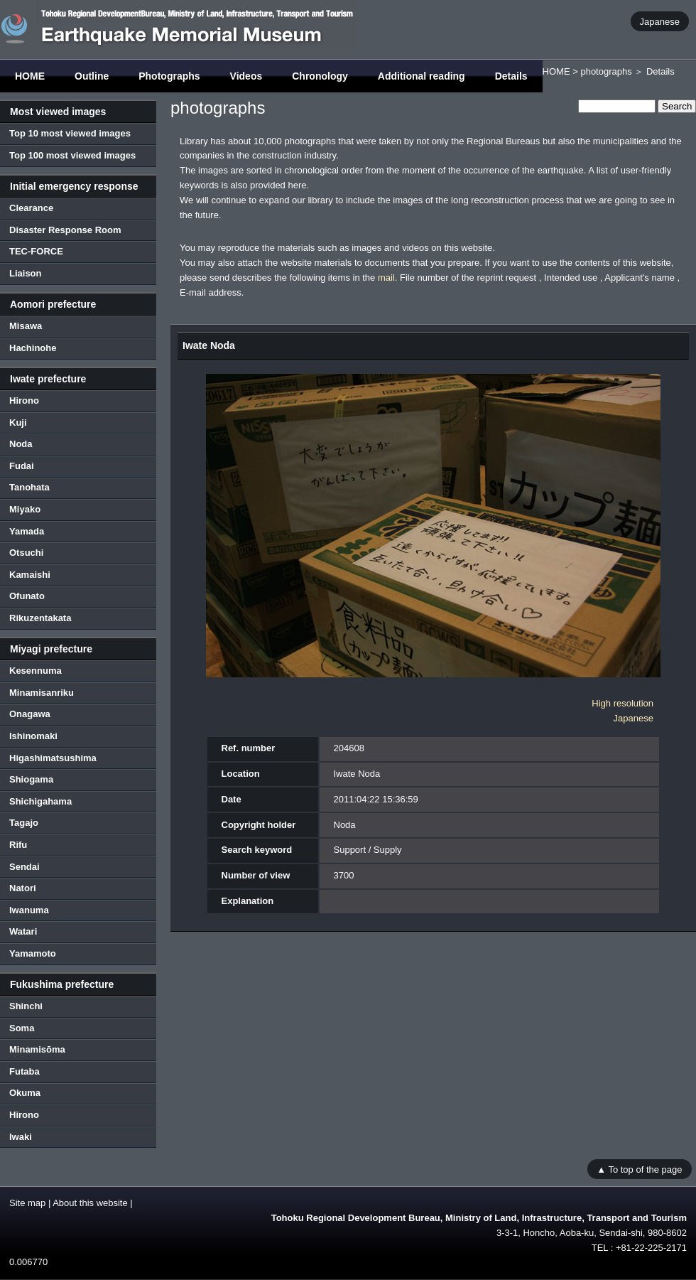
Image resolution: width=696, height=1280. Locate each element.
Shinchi (26, 1006)
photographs (605, 71)
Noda (21, 444)
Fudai (21, 466)
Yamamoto (32, 953)
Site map (27, 1203)
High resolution (622, 703)
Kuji (18, 422)
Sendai (24, 866)
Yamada (26, 531)
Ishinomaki (33, 736)
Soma (21, 1028)
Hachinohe (32, 348)
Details (511, 76)
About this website (90, 1203)
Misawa (25, 326)
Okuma (24, 1092)
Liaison (25, 273)
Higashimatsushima (53, 758)
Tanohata (29, 487)
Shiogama (31, 779)
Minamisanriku (41, 692)
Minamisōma (37, 1049)
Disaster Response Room (65, 230)
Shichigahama (40, 801)
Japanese (660, 21)
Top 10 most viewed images (70, 133)
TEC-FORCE (36, 251)
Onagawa (29, 714)
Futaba (24, 1071)
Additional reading (421, 76)
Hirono (24, 400)
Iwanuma (29, 910)
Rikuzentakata (40, 618)
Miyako (24, 509)
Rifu (18, 844)
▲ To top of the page (639, 1168)
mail (386, 277)
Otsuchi (26, 552)
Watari (23, 931)
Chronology (320, 76)
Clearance (31, 208)
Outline (92, 76)
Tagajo (23, 822)
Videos (246, 76)
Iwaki (20, 1136)
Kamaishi (29, 574)
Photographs (169, 76)
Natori (22, 888)
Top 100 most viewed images (72, 155)
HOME (30, 76)
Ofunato (27, 596)
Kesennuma (35, 670)
